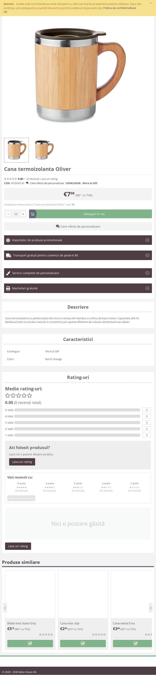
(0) (33, 179)
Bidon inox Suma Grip (21, 623)
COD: (7, 183)
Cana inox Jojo (69, 623)
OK (5, 12)
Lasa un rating (48, 179)
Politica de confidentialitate (119, 8)
